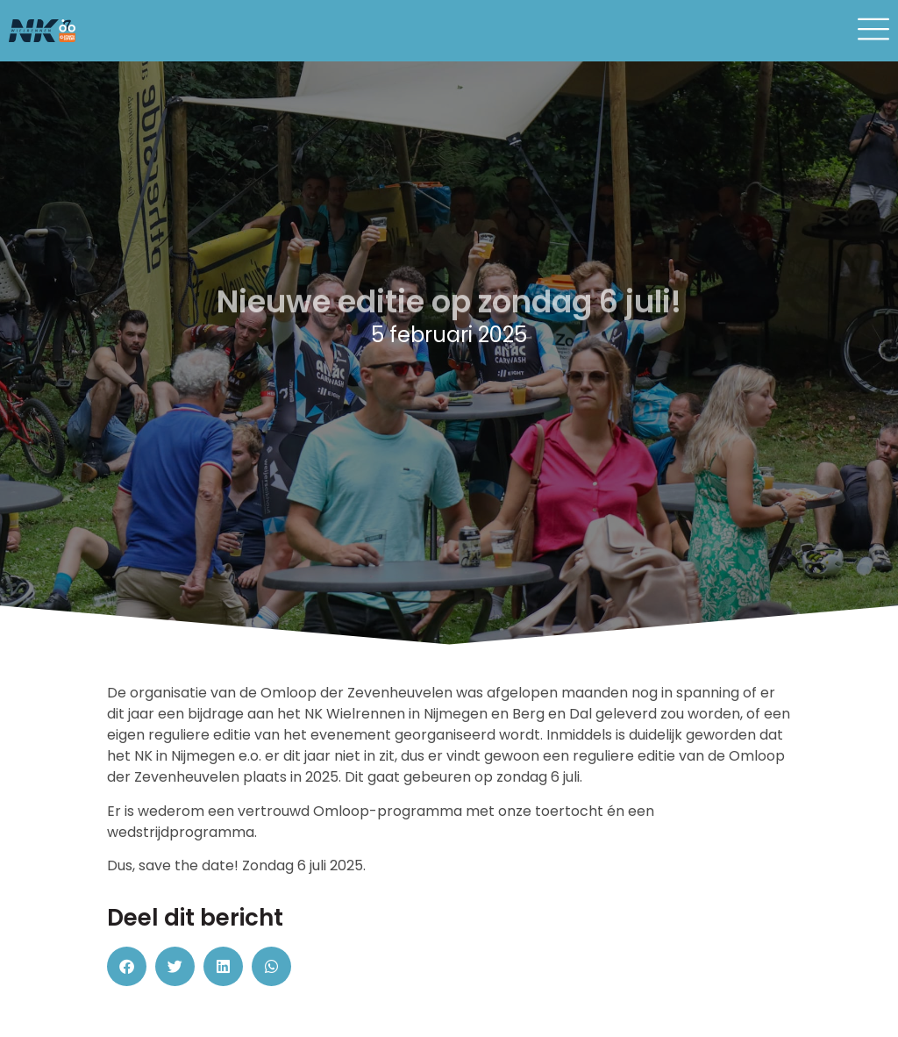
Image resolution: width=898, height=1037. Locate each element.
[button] (126, 966)
